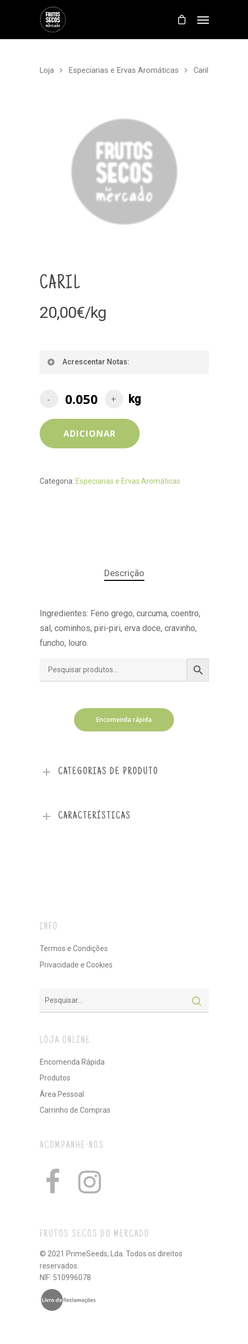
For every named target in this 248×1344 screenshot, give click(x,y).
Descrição (124, 573)
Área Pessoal (62, 1094)
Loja (47, 70)
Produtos (55, 1078)
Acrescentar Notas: (88, 362)
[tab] (124, 573)
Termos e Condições (74, 948)
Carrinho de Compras (75, 1110)
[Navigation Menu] (203, 19)
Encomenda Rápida (72, 1062)
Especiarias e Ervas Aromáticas (124, 70)
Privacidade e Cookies (76, 965)
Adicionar (89, 433)
